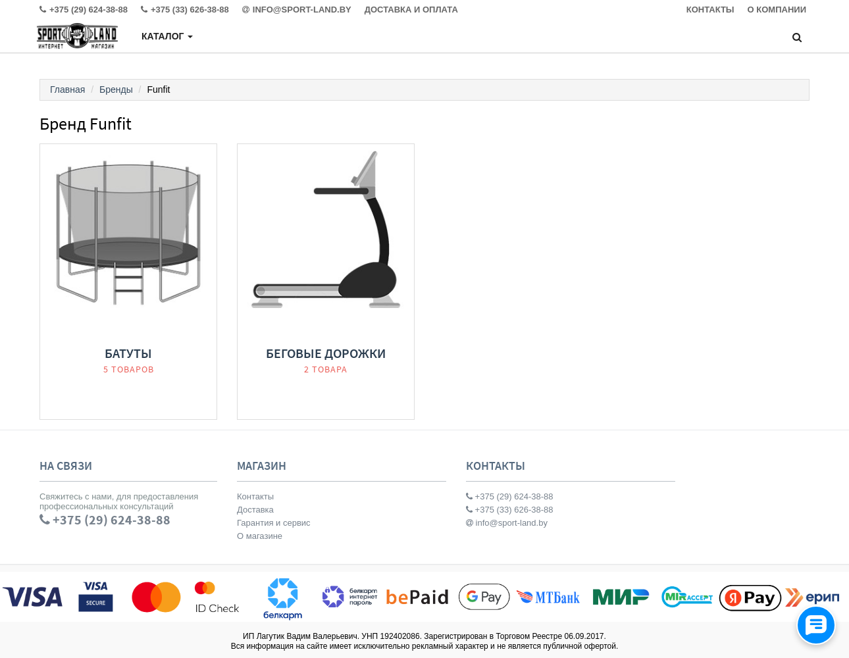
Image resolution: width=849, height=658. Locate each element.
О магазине (259, 536)
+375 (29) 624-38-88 (509, 496)
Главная (67, 89)
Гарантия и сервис (274, 523)
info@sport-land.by (507, 523)
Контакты (255, 496)
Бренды (116, 89)
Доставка (255, 510)
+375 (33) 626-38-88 (509, 510)
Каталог (167, 36)
